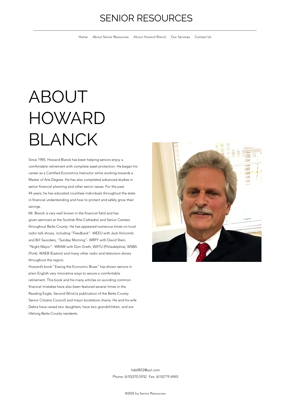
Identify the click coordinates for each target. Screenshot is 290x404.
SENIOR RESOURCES (146, 18)
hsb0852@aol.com (145, 370)
